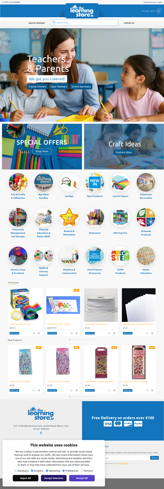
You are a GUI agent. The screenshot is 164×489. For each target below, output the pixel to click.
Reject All (25, 478)
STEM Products (120, 271)
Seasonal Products (146, 233)
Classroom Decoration (146, 196)
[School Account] (150, 2)
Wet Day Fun (120, 232)
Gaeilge (69, 196)
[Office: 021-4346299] (10, 2)
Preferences (70, 470)
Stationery (95, 232)
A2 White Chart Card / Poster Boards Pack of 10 (139, 324)
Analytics (37, 470)
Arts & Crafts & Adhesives (18, 196)
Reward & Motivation (69, 233)
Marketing (53, 470)
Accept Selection (53, 478)
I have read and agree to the (113, 463)
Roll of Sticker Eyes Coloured (59, 324)
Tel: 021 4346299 (41, 428)
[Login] (160, 2)
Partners (87, 470)
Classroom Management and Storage (18, 233)
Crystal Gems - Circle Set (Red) (135, 381)
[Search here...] (54, 22)
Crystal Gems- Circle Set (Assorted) (99, 381)
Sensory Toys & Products (18, 271)
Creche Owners (37, 86)
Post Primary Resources (94, 271)
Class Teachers (59, 86)
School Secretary (81, 86)
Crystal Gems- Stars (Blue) (20, 381)
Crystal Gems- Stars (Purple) (58, 381)
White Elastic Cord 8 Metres (96, 324)
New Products (95, 196)
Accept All (82, 478)
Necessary (22, 470)
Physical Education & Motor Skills (43, 233)
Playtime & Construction (69, 271)
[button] (14, 333)
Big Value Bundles (43, 196)
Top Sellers (13, 283)
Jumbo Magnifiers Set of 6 (20, 324)
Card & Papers (120, 196)
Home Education (146, 271)
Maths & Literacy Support (43, 271)
